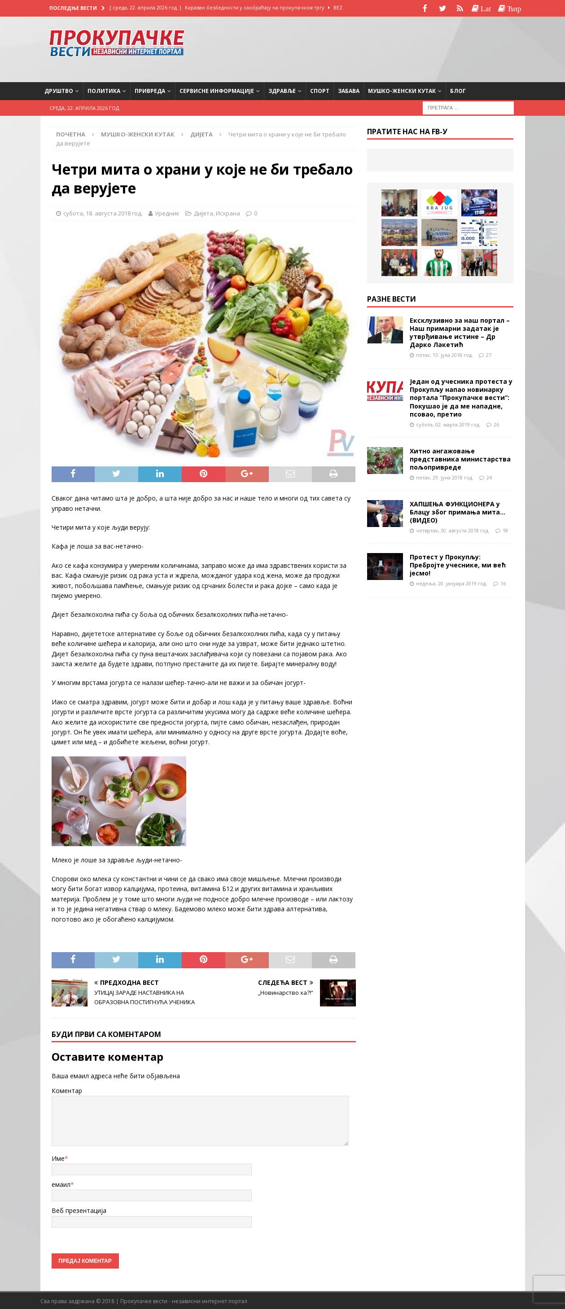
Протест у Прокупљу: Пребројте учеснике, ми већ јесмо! (458, 564)
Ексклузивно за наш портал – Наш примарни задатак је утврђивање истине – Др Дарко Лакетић (460, 331)
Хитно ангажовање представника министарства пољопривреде (460, 458)
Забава (348, 90)
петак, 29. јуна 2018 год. (444, 476)
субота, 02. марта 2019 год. (448, 423)
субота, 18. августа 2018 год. (103, 212)
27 (488, 354)
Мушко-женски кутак (402, 90)
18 (505, 529)
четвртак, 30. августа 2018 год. (453, 529)
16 (503, 582)
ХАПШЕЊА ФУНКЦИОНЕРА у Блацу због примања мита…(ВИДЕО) (457, 511)
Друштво (58, 90)
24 (489, 476)
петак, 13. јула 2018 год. (444, 354)
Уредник (167, 212)
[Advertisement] (444, 47)
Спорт (319, 90)
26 (496, 423)
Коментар (67, 1089)
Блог (458, 90)
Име (58, 1157)
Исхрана (228, 212)
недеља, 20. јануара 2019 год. (451, 582)
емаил (61, 1183)
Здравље (282, 90)
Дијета (203, 212)
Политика (104, 90)
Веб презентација (79, 1209)
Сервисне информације (217, 90)
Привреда (150, 90)
